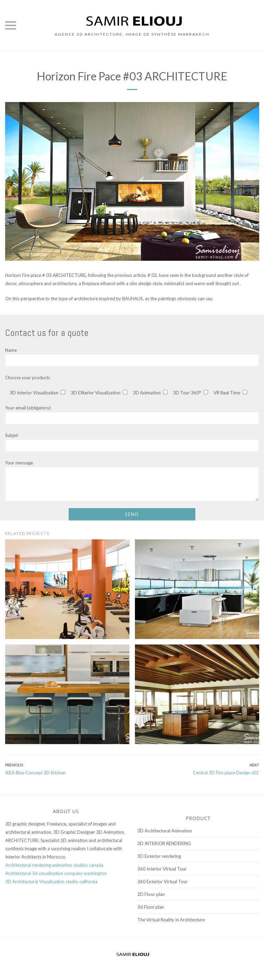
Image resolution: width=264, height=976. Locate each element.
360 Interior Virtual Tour (162, 869)
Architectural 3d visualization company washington (56, 873)
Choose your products (27, 377)
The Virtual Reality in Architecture (171, 919)
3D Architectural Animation (164, 830)
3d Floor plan (150, 907)
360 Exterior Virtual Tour (162, 881)
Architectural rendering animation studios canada (54, 865)
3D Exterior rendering (159, 856)
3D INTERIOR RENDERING (164, 843)
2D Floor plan (151, 894)
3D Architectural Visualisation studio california (51, 881)
